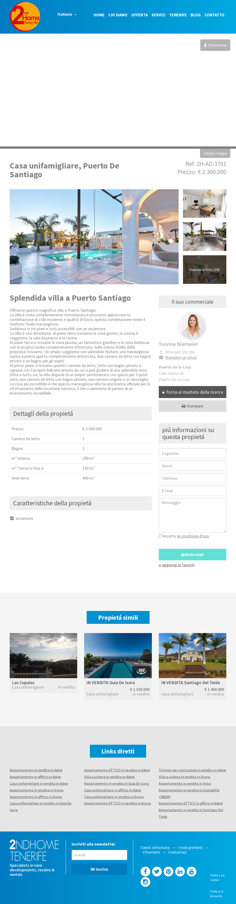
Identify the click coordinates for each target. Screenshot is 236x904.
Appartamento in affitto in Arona (36, 796)
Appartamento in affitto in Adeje (35, 776)
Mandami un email (178, 357)
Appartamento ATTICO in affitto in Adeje (191, 803)
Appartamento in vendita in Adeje (36, 770)
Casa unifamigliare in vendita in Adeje (39, 783)
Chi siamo (117, 14)
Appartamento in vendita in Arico (185, 783)
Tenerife (178, 14)
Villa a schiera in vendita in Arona (184, 776)
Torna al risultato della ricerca (192, 392)
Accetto (184, 536)
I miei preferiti (190, 847)
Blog (196, 14)
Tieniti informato (155, 847)
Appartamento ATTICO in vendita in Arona (117, 803)
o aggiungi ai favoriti (177, 564)
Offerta (139, 14)
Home (99, 14)
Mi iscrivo (99, 869)
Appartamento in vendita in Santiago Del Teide (191, 813)
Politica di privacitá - (217, 893)
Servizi (158, 14)
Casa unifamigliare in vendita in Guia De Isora (40, 806)
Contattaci (177, 852)
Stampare (192, 406)
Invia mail (192, 554)
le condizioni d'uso (193, 536)
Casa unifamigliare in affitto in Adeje (112, 790)
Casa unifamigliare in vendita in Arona (114, 796)
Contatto (214, 14)
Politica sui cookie (217, 877)
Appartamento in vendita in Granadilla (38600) (189, 793)
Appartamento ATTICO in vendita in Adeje (117, 770)
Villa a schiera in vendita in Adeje (109, 776)
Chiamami (151, 852)
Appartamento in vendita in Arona (36, 790)
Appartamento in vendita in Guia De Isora (116, 783)
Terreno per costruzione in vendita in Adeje (192, 770)
